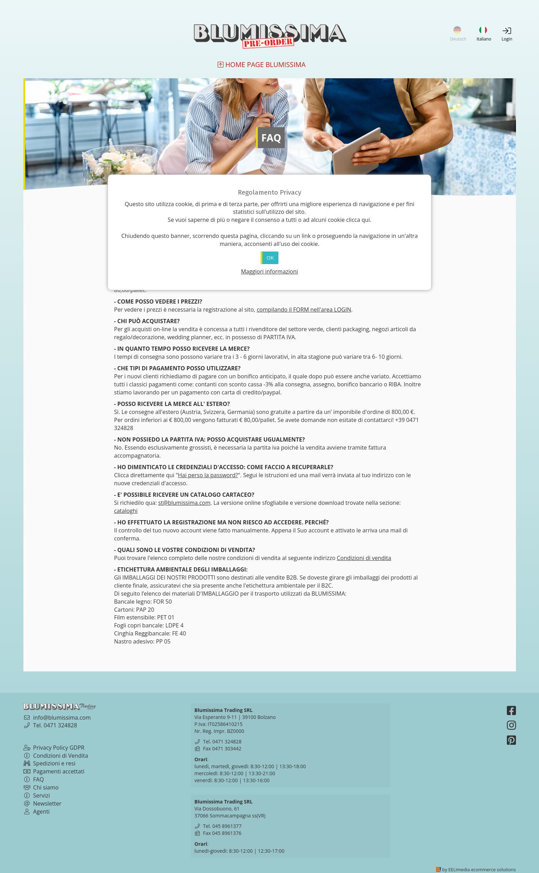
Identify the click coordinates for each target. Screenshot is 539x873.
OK (270, 257)
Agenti (36, 811)
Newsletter (42, 803)
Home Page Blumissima (262, 65)
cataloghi (126, 511)
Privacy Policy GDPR (54, 747)
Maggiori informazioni (269, 271)
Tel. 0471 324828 (55, 725)
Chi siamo (41, 787)
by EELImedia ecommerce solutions (479, 869)
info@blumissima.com (62, 717)
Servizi (36, 795)
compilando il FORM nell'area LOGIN (304, 309)
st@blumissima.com (184, 503)
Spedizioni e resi (49, 763)
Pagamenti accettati (54, 771)
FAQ (33, 779)
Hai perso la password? (208, 475)
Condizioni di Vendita (55, 755)
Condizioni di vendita (364, 558)
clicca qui (358, 220)
